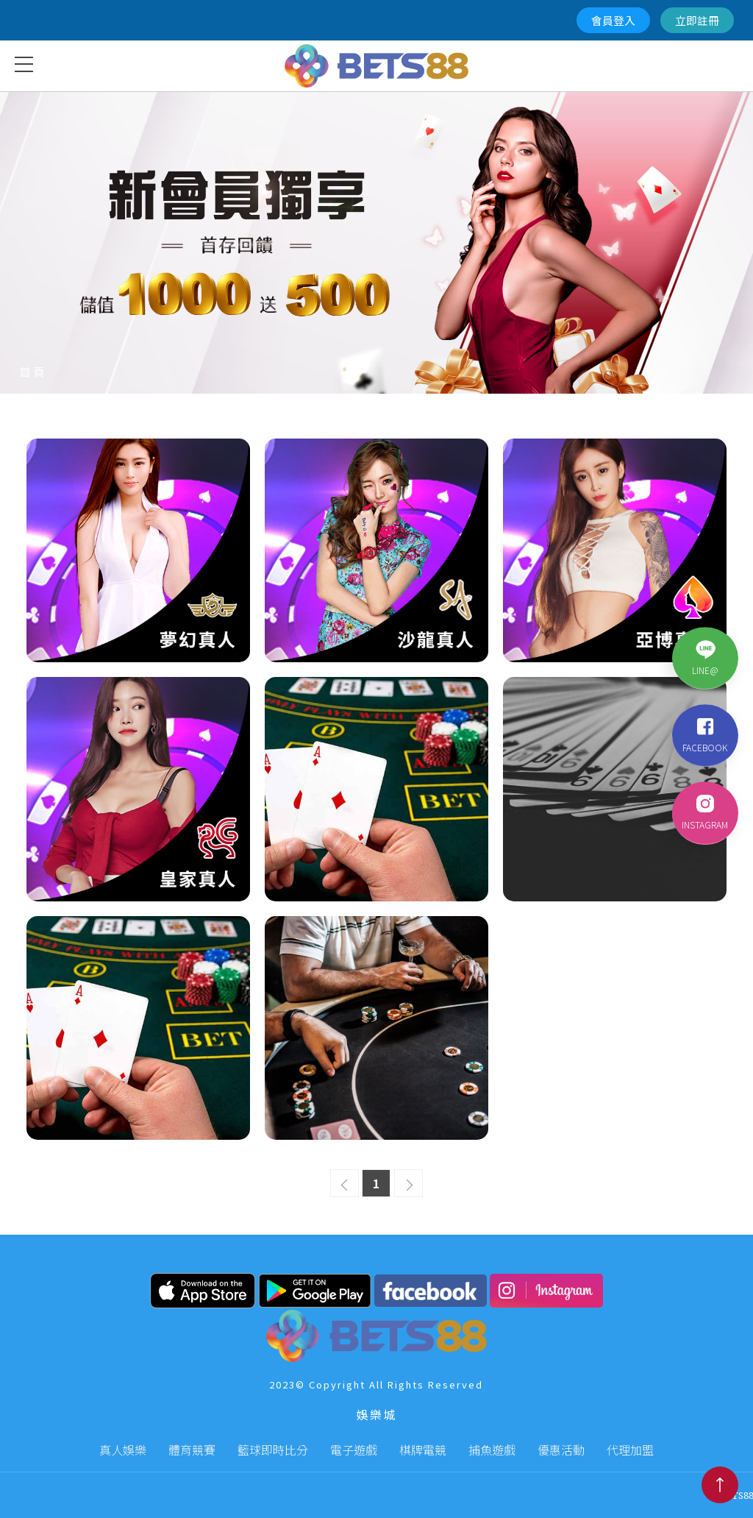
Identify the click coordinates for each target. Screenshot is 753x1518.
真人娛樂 (122, 1449)
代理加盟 (630, 1449)
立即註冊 (697, 20)
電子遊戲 (353, 1449)
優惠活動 (561, 1449)
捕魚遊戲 (491, 1449)
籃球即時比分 (273, 1449)
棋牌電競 (422, 1449)
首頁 (33, 371)
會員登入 (613, 20)
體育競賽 (191, 1449)
